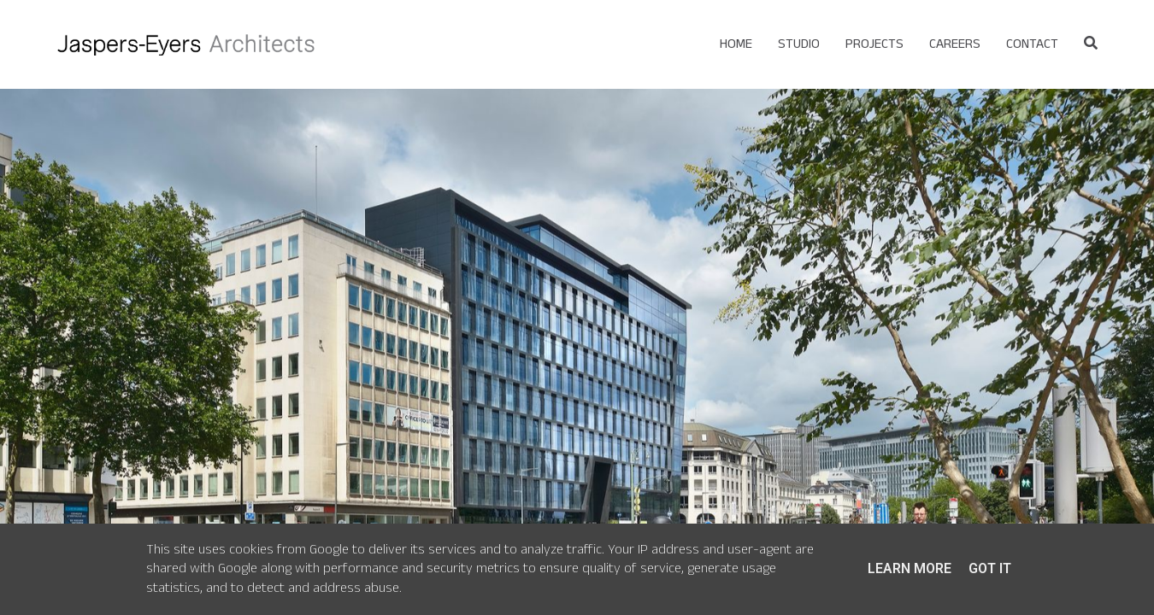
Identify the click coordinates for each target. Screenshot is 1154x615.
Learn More (909, 568)
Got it (990, 568)
